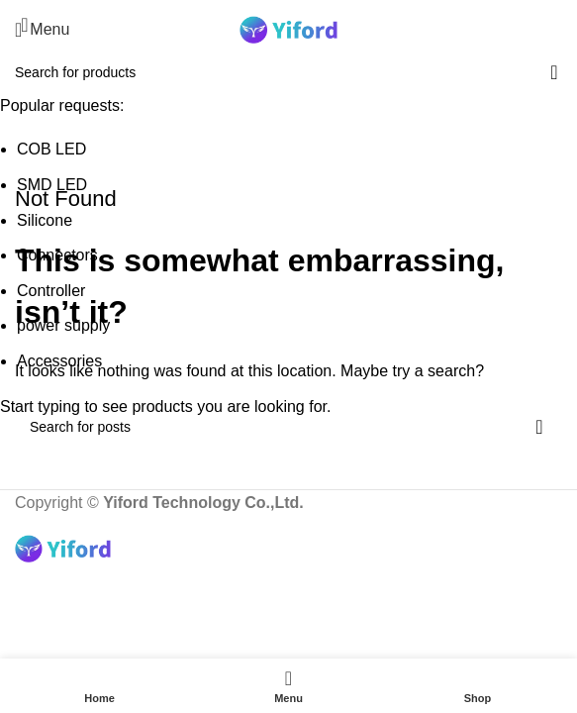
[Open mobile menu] (42, 30)
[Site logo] (289, 28)
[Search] (562, 30)
